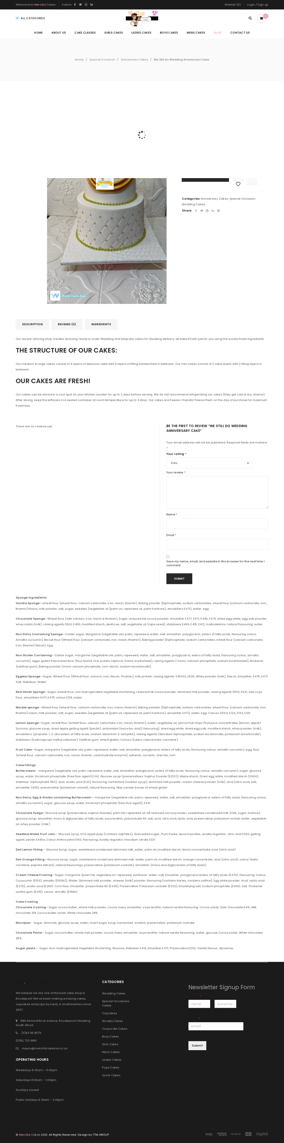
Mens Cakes (111, 1052)
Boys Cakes (110, 1036)
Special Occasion (102, 60)
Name (171, 514)
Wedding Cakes (193, 204)
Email (171, 535)
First (191, 1010)
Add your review (193, 116)
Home (79, 60)
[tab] (32, 324)
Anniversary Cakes (134, 60)
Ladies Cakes (111, 1060)
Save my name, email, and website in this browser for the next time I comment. (215, 563)
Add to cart (208, 176)
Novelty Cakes (112, 1021)
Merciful (40, 5)
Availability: (190, 111)
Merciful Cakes (30, 1135)
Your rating (176, 454)
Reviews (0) (67, 324)
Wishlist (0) (233, 5)
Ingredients (101, 324)
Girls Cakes (110, 1044)
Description (32, 324)
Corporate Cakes (115, 1029)
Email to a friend (224, 116)
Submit (197, 1045)
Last (217, 1010)
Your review (175, 472)
